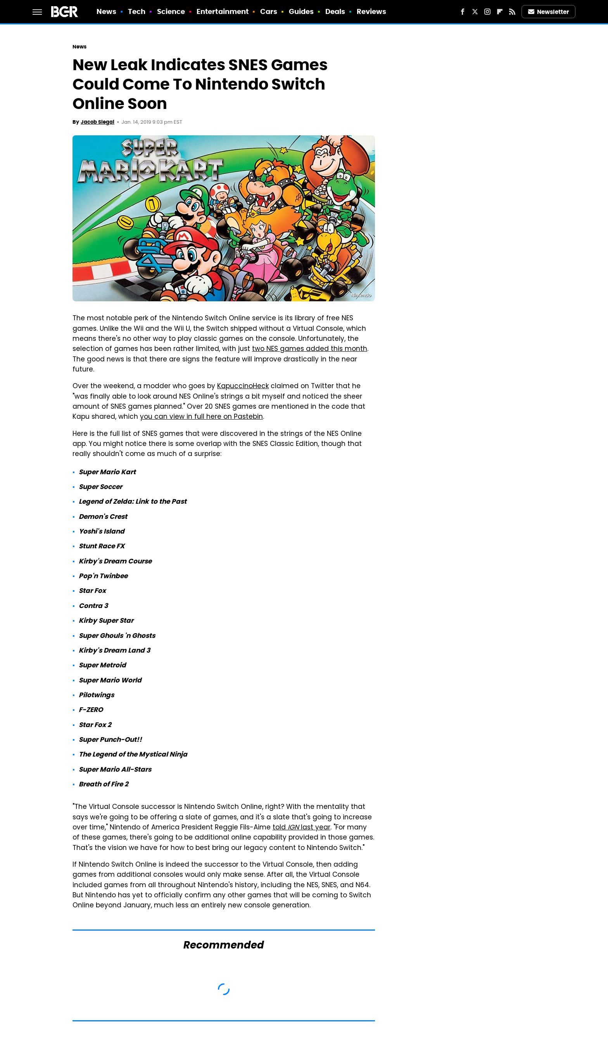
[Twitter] (475, 12)
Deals (335, 11)
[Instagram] (487, 12)
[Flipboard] (500, 12)
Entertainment (223, 11)
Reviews (372, 11)
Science (171, 11)
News (106, 11)
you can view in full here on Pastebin (201, 417)
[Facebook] (462, 12)
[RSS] (512, 12)
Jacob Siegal (97, 122)
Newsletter (548, 12)
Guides (301, 11)
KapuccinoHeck (243, 386)
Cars (268, 11)
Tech (136, 11)
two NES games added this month (309, 349)
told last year (301, 827)
